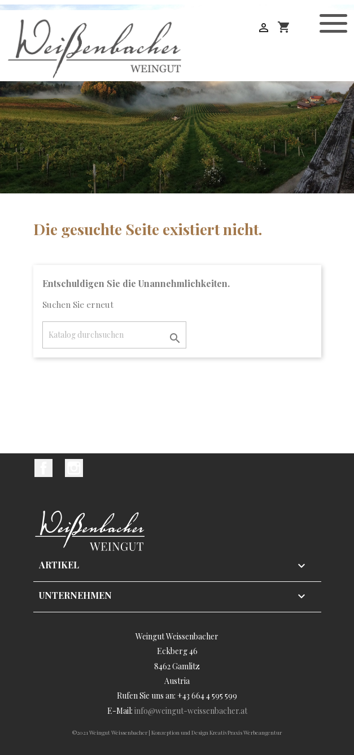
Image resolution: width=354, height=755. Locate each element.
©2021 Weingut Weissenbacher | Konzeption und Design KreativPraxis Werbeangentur (177, 732)
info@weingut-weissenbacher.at (190, 710)
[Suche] (114, 334)
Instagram (74, 468)
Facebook (43, 468)
